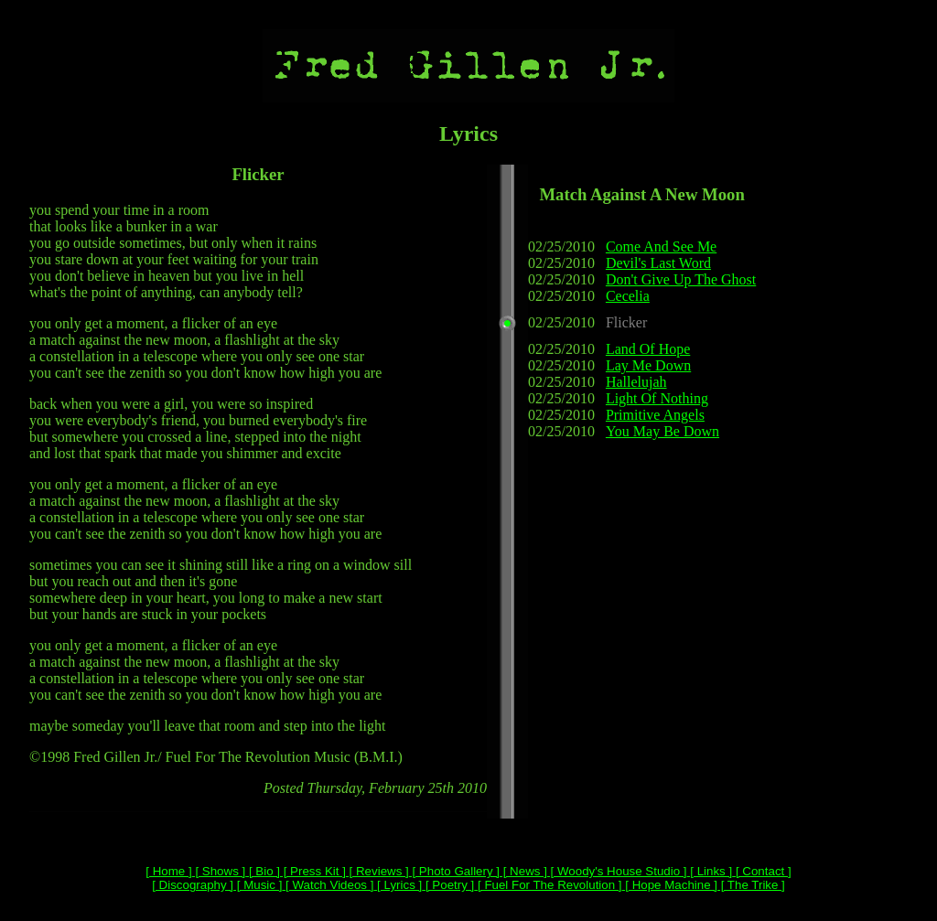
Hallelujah (636, 382)
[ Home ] (168, 871)
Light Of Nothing (657, 398)
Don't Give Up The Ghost (681, 279)
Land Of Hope (648, 349)
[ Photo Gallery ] (454, 871)
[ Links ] (710, 871)
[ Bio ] (262, 871)
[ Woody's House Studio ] (617, 871)
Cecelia (628, 296)
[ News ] (523, 871)
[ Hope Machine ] (669, 885)
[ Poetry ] (448, 885)
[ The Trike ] (751, 885)
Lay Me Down (648, 365)
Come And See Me (661, 246)
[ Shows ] (219, 871)
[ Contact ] (761, 871)
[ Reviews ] (377, 871)
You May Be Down (662, 431)
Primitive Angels (655, 415)
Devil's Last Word (658, 263)
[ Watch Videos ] (327, 885)
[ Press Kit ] (313, 871)
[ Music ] (257, 885)
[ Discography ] (192, 885)
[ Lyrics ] (397, 885)
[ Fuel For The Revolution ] (547, 885)
